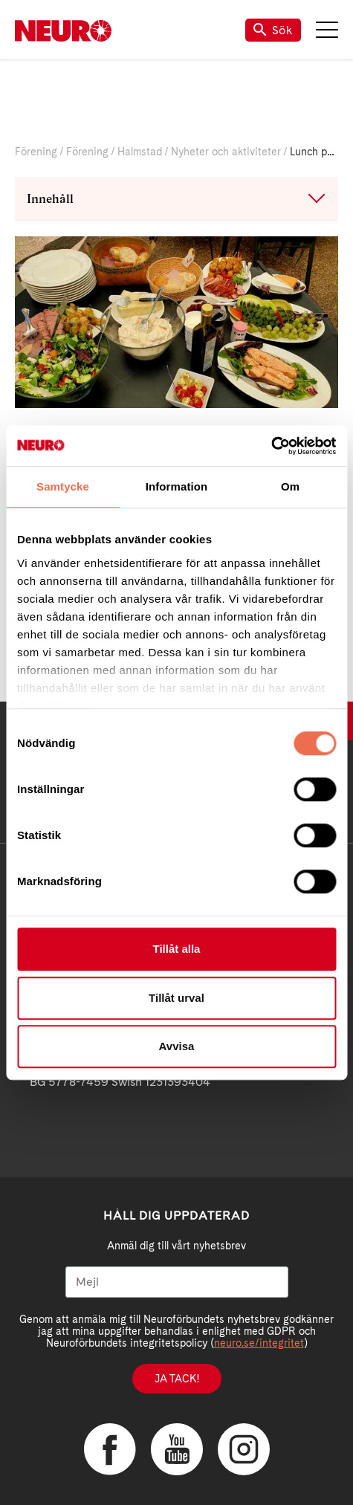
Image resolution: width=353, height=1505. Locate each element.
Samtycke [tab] (62, 486)
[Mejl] (176, 1282)
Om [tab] (290, 486)
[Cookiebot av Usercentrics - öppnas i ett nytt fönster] (271, 446)
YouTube (177, 1449)
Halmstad (139, 152)
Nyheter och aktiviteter (226, 152)
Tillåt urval (176, 997)
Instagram (244, 1449)
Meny (327, 29)
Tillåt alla (177, 948)
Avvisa (177, 1046)
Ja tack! (177, 1379)
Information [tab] (177, 486)
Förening (36, 152)
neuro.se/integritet (259, 1343)
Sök (273, 30)
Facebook (110, 1449)
